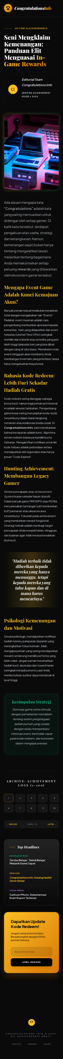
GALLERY (47, 1044)
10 (54, 808)
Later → (52, 824)
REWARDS (32, 1044)
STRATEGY (16, 1044)
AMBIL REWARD (31, 962)
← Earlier (12, 824)
